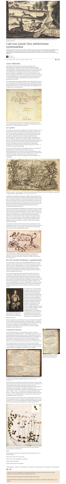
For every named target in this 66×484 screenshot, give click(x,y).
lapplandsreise (23, 467)
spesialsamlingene (40, 467)
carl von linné (31, 467)
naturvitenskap (10, 467)
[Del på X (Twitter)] (57, 59)
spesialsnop (47, 467)
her (54, 479)
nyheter (17, 467)
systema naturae (55, 467)
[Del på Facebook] (55, 59)
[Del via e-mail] (59, 59)
